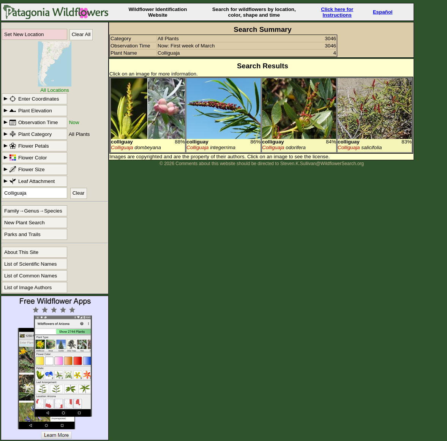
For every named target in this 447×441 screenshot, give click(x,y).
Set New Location (24, 34)
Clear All (81, 34)
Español (383, 12)
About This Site (21, 252)
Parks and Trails (22, 234)
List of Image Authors (28, 287)
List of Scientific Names (30, 264)
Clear (79, 193)
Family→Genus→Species (33, 211)
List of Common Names (30, 276)
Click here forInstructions (337, 12)
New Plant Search (24, 222)
